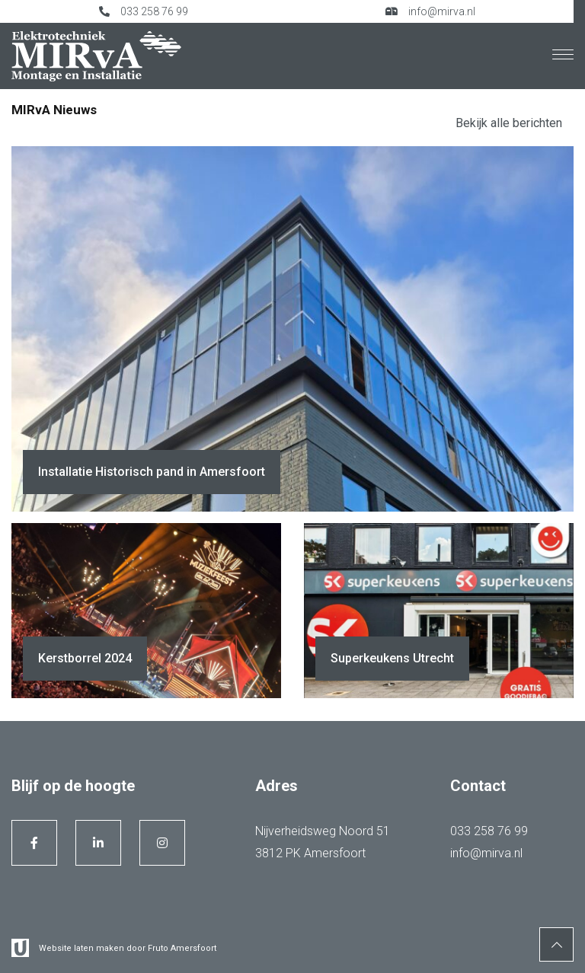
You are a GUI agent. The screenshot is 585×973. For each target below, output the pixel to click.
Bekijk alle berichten (509, 123)
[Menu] (563, 55)
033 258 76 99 (143, 11)
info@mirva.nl (430, 11)
